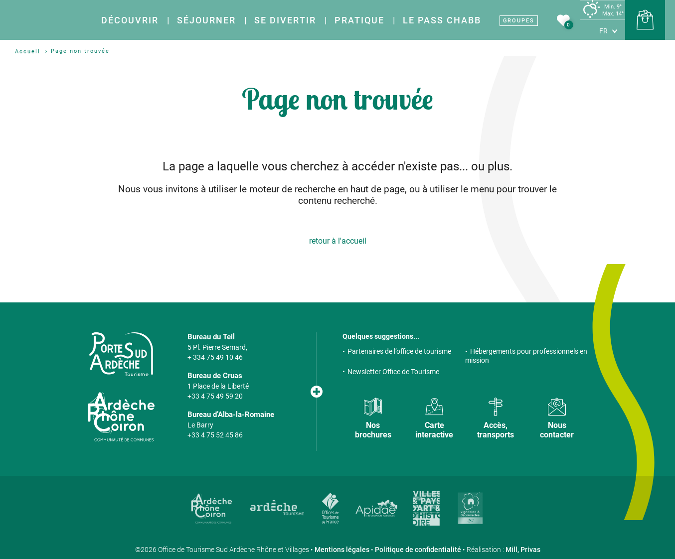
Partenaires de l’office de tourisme (399, 351)
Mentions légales (342, 550)
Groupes (518, 20)
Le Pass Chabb (442, 20)
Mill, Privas (523, 550)
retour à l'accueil (337, 241)
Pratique (359, 20)
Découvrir (130, 20)
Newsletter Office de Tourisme (393, 372)
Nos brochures (373, 429)
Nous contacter (557, 429)
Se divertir (285, 20)
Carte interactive (434, 429)
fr (603, 30)
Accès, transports (495, 429)
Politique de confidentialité (418, 550)
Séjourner (206, 20)
